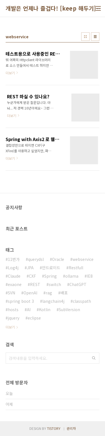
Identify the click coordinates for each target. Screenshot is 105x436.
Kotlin (44, 309)
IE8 (90, 276)
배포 (64, 293)
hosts (13, 309)
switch (55, 284)
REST (35, 284)
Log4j (13, 267)
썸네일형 (85, 36)
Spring (50, 276)
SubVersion (69, 309)
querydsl (36, 259)
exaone (15, 284)
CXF (32, 276)
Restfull (76, 267)
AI (29, 309)
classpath (82, 301)
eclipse (34, 318)
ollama (71, 276)
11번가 (14, 259)
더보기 (10, 327)
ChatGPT (78, 284)
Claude (14, 276)
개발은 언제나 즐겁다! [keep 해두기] (51, 8)
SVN (11, 293)
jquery (13, 318)
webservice (83, 259)
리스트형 (95, 36)
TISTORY (53, 428)
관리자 (71, 428)
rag (49, 293)
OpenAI (30, 293)
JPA (30, 267)
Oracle (58, 259)
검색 (93, 358)
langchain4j (53, 301)
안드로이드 (51, 267)
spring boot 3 (21, 301)
